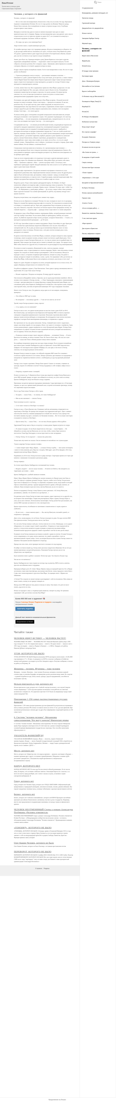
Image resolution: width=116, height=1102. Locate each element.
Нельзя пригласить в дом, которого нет (33, 684)
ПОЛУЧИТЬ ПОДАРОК (25, 609)
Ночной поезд (86, 66)
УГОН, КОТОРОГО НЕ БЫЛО (29, 653)
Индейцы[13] (86, 106)
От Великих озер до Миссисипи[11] (93, 96)
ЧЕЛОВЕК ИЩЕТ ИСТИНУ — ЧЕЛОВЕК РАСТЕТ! (40, 638)
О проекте (38, 868)
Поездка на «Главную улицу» (91, 142)
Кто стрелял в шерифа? (89, 132)
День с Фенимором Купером (91, 81)
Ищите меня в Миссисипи (90, 56)
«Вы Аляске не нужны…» (90, 152)
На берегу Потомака (88, 188)
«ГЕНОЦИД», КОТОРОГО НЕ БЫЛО (32, 827)
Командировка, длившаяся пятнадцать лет (95, 13)
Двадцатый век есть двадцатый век (92, 28)
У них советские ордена (89, 218)
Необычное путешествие (89, 122)
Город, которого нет (24, 781)
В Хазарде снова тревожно (90, 71)
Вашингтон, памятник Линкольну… (93, 213)
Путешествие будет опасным (91, 167)
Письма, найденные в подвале (91, 233)
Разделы (46, 868)
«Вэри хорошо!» (87, 223)
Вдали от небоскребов (89, 91)
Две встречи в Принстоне (90, 228)
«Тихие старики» (87, 172)
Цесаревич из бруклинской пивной (92, 183)
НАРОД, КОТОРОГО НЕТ (27, 766)
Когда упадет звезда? (88, 127)
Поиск (97, 2)
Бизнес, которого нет (24, 794)
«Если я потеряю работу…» (90, 208)
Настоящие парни (87, 76)
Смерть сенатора (87, 162)
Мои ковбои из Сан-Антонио (91, 86)
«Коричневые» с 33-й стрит (90, 177)
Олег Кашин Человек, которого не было (34, 843)
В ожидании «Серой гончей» (91, 157)
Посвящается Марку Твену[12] (91, 101)
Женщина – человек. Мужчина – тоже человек (37, 669)
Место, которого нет (24, 751)
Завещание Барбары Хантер (90, 38)
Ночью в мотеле (87, 33)
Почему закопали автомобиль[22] (92, 193)
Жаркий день (86, 61)
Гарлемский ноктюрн (88, 23)
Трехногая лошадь (87, 18)
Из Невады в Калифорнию (90, 116)
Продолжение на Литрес (90, 239)
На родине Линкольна (88, 137)
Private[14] (85, 111)
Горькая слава (86, 198)
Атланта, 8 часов (87, 203)
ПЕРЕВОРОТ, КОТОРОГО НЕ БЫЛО (32, 851)
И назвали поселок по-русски (91, 147)
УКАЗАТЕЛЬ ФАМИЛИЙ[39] (29, 735)
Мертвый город (87, 43)
